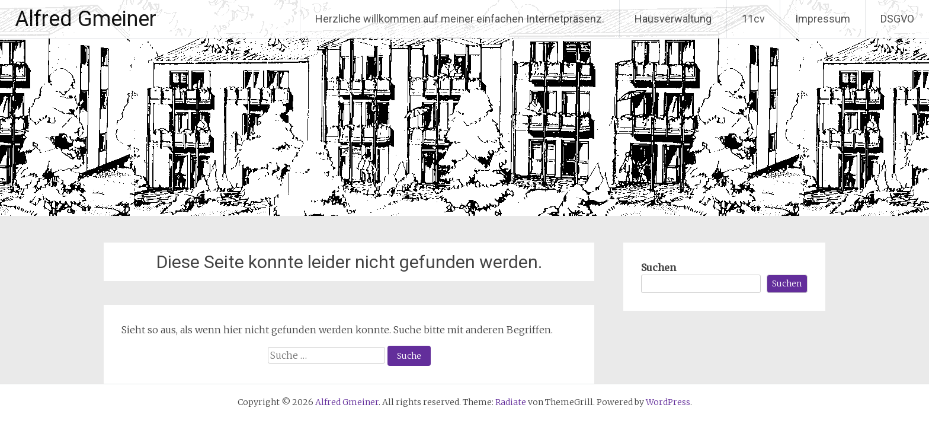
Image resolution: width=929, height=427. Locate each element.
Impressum (822, 18)
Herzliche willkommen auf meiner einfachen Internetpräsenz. (459, 18)
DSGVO (897, 18)
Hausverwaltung (673, 18)
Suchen (658, 267)
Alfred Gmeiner (85, 19)
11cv (753, 18)
